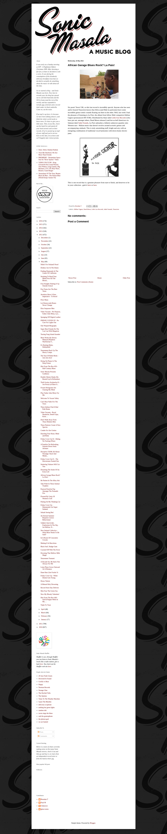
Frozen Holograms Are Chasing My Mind (48, 389)
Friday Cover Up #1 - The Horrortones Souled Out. (50, 460)
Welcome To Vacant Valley (50, 398)
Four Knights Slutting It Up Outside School (50, 285)
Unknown (44, 806)
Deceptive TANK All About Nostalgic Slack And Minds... (50, 454)
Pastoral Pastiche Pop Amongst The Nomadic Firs (49, 491)
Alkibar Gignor (78, 209)
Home (100, 278)
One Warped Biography (49, 326)
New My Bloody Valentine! (50, 594)
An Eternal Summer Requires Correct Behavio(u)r (47, 518)
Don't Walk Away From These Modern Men (49, 421)
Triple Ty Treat (46, 605)
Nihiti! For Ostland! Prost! (50, 264)
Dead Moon (87, 209)
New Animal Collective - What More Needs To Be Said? (50, 533)
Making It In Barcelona (48, 543)
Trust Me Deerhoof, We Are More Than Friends (48, 154)
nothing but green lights (47, 707)
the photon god (44, 719)
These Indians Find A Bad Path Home (49, 408)
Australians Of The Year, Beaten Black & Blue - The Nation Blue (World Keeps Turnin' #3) (50, 176)
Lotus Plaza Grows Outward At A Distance (50, 568)
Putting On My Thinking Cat (50, 502)
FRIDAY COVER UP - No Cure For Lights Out (50, 321)
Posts (40, 732)
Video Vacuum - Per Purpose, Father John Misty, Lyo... (51, 313)
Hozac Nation (45, 581)
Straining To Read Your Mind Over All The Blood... (49, 279)
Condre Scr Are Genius (48, 430)
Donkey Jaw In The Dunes (50, 268)
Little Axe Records (119, 118)
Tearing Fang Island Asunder (50, 334)
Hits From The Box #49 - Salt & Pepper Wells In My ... (49, 600)
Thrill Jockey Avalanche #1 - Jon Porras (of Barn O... (50, 383)
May (42, 262)
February (44, 616)
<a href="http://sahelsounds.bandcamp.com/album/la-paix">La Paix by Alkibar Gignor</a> (92, 195)
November (45, 241)
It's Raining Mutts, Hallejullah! (47, 346)
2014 (41, 228)
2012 (41, 235)
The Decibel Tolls (45, 693)
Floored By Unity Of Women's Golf (48, 497)
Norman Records (44, 687)
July (42, 255)
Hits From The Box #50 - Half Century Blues (49, 367)
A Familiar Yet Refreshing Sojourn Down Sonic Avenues (49, 446)
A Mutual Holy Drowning (49, 584)
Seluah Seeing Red (47, 512)
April (43, 609)
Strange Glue (43, 690)
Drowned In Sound (45, 679)
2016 (41, 221)
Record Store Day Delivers (50, 588)
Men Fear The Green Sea (49, 591)
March (43, 613)
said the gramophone (46, 716)
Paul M (43, 803)
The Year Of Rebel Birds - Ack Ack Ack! (49, 357)
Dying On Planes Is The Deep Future (49, 362)
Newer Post (72, 278)
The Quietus (43, 696)
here (89, 185)
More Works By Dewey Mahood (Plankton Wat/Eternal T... (49, 340)
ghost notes (45, 809)
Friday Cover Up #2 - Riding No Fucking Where (50, 440)
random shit (43, 710)
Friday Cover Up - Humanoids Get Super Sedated (49, 507)
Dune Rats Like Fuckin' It (49, 572)
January (44, 619)
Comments (42, 736)
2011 (41, 624)
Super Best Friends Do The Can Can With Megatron (50, 330)
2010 (41, 627)
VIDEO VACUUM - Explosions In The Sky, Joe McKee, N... (49, 525)
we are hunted (43, 722)
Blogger (92, 823)
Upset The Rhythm (45, 702)
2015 (41, 224)
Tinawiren (116, 209)
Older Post (126, 278)
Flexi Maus (44, 300)
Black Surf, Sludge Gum (49, 546)
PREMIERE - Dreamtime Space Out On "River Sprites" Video (49, 159)
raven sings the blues (46, 713)
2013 (41, 231)
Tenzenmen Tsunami (48, 558)
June (42, 258)
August (43, 251)
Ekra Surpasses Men (47, 308)
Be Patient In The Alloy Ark (50, 480)
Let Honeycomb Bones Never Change (48, 304)
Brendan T (44, 799)
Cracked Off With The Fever (50, 550)
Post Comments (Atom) (85, 282)
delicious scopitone (45, 705)
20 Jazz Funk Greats (45, 676)
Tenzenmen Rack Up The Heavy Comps (49, 351)
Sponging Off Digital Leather (51, 317)
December (44, 238)
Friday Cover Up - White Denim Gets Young (49, 577)
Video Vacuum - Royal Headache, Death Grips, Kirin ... (50, 414)
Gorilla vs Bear (44, 682)
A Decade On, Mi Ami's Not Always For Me (50, 563)
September (45, 248)
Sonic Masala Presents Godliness (48, 373)
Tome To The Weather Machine (49, 699)
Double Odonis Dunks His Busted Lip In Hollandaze (50, 378)
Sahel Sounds (83, 123)
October (44, 244)
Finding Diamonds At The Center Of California (49, 272)
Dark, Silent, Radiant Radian (48, 150)
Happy (41, 684)
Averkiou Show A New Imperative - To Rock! (49, 296)
